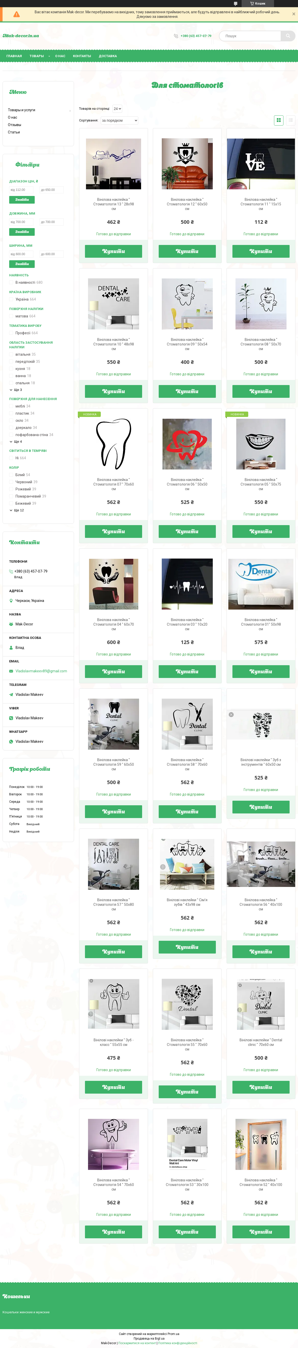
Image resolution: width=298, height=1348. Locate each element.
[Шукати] (288, 36)
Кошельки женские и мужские (26, 1312)
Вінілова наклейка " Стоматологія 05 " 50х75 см (261, 484)
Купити (113, 251)
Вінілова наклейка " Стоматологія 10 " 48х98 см (113, 344)
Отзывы (14, 125)
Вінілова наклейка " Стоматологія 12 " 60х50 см (187, 204)
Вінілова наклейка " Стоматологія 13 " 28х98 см (113, 204)
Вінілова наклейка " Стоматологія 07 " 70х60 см (113, 484)
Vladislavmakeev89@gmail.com (41, 671)
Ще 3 (18, 390)
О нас (60, 56)
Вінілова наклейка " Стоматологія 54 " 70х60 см (113, 1184)
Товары (37, 56)
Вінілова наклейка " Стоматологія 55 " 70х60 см (187, 1044)
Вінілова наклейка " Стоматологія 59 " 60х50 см (113, 764)
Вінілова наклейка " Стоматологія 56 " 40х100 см (261, 904)
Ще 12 (19, 510)
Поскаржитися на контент (137, 1343)
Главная (14, 56)
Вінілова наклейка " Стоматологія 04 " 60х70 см (113, 624)
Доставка (108, 56)
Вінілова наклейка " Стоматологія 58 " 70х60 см (187, 764)
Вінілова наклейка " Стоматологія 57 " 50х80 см (113, 904)
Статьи (14, 132)
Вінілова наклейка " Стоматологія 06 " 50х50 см (187, 484)
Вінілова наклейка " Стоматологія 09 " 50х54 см (187, 344)
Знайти (22, 200)
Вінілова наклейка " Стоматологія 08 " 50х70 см (261, 344)
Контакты (82, 56)
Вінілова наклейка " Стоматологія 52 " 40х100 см (261, 1184)
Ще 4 (18, 441)
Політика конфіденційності (177, 1343)
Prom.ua (173, 1334)
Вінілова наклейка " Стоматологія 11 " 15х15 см (261, 204)
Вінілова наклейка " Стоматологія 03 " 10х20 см (187, 624)
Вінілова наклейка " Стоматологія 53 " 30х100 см (187, 1184)
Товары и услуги (21, 110)
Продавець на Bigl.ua (149, 1338)
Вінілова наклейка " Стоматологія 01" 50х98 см (261, 624)
